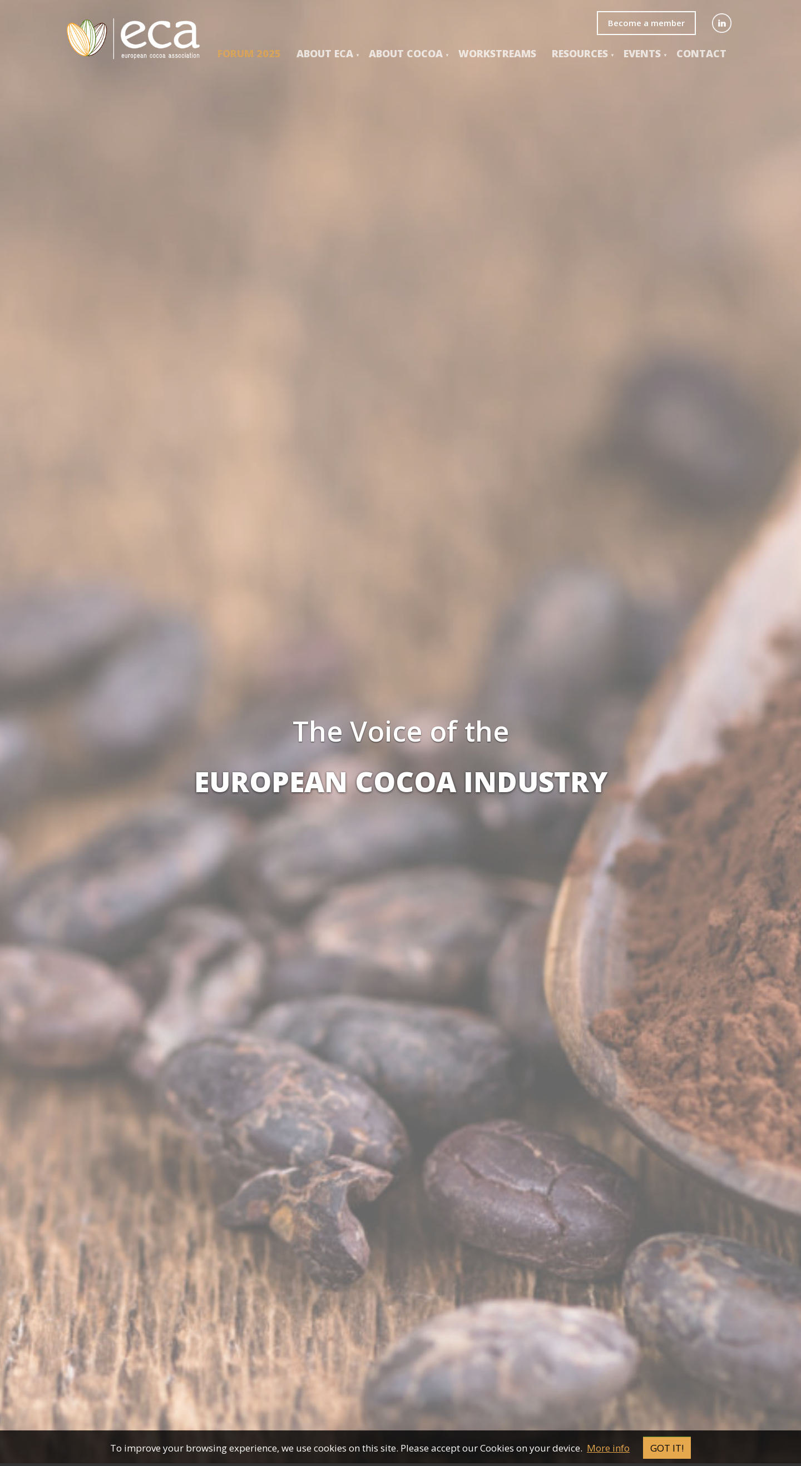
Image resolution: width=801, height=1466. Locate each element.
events (642, 53)
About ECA (324, 53)
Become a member (646, 22)
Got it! (667, 1448)
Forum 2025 (249, 53)
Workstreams (497, 53)
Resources (580, 53)
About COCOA (406, 53)
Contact (701, 53)
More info (608, 1448)
